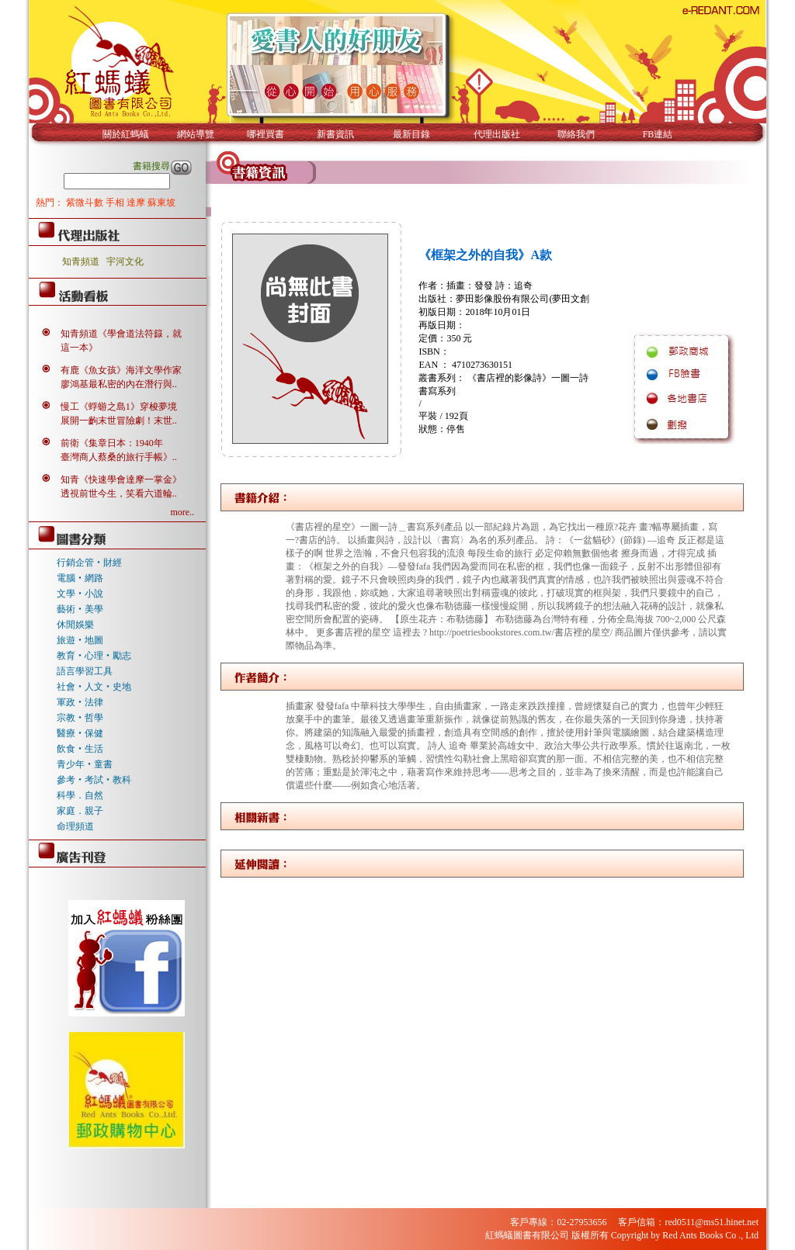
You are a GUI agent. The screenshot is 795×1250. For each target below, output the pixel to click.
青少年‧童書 (85, 764)
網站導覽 (195, 134)
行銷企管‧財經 (89, 562)
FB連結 (658, 134)
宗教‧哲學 (80, 717)
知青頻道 (80, 261)
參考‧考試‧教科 (94, 779)
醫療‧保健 (80, 733)
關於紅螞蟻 (125, 134)
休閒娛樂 (75, 624)
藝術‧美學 (80, 609)
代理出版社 (497, 134)
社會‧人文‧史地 (94, 686)
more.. (182, 512)
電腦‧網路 (80, 578)
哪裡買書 (265, 134)
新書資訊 (335, 134)
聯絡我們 (576, 134)
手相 (116, 202)
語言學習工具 (85, 671)
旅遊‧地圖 (80, 640)
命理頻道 (75, 826)
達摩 (137, 202)
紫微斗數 (86, 202)
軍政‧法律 (80, 702)
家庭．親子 (80, 810)
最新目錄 (411, 134)
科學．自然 (80, 795)
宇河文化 (125, 261)
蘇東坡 (161, 202)
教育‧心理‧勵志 (94, 655)
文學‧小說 (80, 593)
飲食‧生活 (80, 748)
